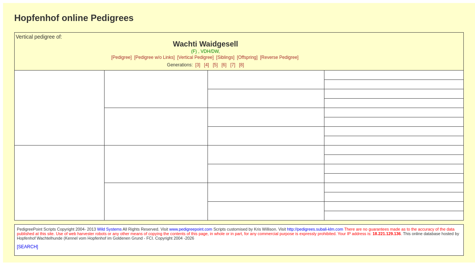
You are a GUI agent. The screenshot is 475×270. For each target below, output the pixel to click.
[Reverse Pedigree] (279, 57)
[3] (197, 65)
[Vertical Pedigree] (195, 57)
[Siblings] (225, 57)
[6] (223, 65)
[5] (215, 65)
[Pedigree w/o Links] (154, 57)
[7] (232, 65)
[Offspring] (247, 57)
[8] (241, 65)
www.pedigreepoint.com (190, 229)
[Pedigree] (121, 57)
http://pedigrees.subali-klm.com (315, 229)
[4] (206, 65)
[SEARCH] (27, 246)
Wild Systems (109, 229)
